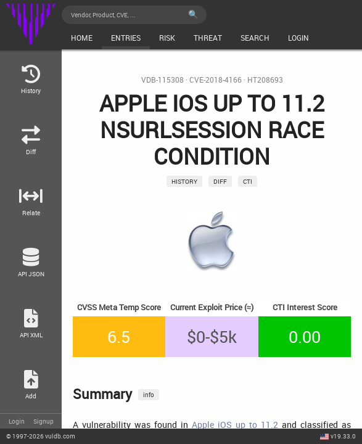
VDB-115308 (162, 80)
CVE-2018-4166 (215, 80)
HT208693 (265, 80)
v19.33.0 (343, 436)
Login (17, 421)
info (148, 394)
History (184, 181)
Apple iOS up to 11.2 (235, 424)
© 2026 (40, 436)
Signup (43, 421)
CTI (247, 181)
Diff (220, 181)
